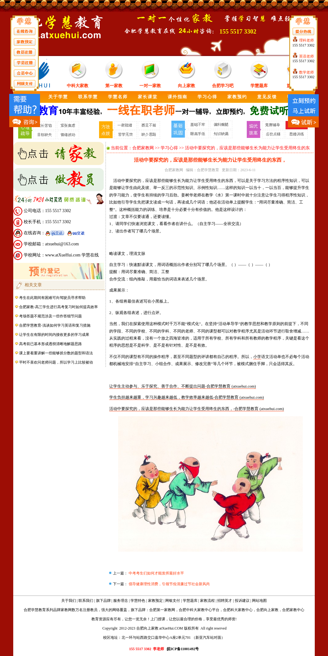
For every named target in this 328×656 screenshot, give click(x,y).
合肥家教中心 (293, 610)
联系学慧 (88, 97)
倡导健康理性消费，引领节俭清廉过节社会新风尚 (169, 584)
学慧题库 (259, 85)
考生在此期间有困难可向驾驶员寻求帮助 (52, 298)
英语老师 (306, 56)
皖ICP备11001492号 (183, 649)
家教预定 (155, 600)
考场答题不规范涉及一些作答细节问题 (50, 316)
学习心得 (207, 97)
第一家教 (113, 85)
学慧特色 (137, 600)
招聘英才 (224, 600)
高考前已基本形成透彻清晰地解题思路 (50, 344)
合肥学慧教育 (208, 170)
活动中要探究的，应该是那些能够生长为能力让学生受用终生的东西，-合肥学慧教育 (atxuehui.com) (196, 408)
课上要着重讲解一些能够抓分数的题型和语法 (56, 353)
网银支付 (172, 600)
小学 (257, 356)
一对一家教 (150, 85)
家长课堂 (148, 97)
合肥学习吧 (223, 85)
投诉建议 (242, 600)
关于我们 (68, 600)
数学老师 (306, 72)
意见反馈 (267, 97)
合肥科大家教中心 (238, 610)
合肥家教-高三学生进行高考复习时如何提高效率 (58, 307)
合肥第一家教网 (162, 610)
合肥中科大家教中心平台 (199, 610)
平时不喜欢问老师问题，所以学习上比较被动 (56, 362)
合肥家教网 (143, 148)
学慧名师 (118, 97)
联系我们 (85, 600)
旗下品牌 (103, 600)
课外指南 (177, 97)
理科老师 (306, 40)
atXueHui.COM (171, 628)
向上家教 (186, 85)
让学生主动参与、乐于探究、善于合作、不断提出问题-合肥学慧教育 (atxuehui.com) (182, 386)
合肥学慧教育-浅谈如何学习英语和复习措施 (54, 325)
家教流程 (207, 600)
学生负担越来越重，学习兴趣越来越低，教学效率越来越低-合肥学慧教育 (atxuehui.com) (186, 397)
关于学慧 (58, 97)
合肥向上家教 (267, 610)
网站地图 (259, 600)
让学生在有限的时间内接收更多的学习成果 (54, 334)
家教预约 (237, 97)
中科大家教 (77, 85)
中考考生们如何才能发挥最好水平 (156, 573)
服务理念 (120, 600)
